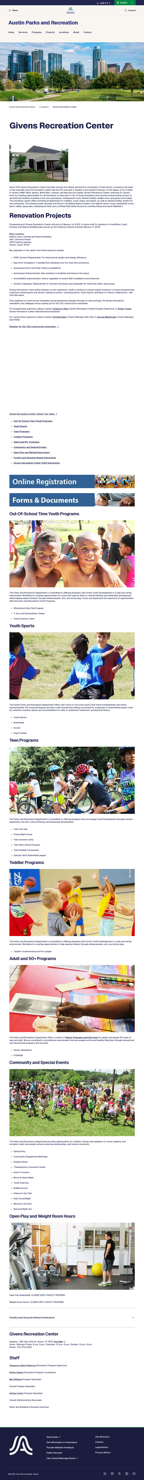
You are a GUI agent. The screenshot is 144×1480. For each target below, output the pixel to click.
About (76, 32)
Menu (15, 10)
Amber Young (124, 308)
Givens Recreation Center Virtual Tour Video (32, 414)
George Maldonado (106, 317)
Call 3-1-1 (105, 3)
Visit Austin (52, 1437)
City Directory (102, 1437)
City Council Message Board (60, 1458)
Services (23, 32)
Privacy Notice (102, 1453)
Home (11, 32)
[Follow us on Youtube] (134, 1474)
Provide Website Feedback (60, 1448)
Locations (64, 32)
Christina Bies (59, 317)
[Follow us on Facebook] (104, 1474)
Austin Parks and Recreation (22, 107)
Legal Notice (101, 1447)
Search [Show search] (132, 10)
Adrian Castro (16, 1393)
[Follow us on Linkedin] (126, 1474)
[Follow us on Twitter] (119, 1474)
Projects (50, 32)
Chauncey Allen (61, 308)
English (123, 2)
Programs (37, 32)
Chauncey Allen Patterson (22, 1365)
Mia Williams (15, 1379)
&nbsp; (72, 373)
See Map (58, 1341)
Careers (99, 1442)
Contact (87, 32)
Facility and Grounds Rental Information (32, 1317)
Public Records (54, 1453)
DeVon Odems (16, 1372)
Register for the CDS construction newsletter (32, 326)
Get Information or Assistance (61, 1442)
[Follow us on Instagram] (112, 1474)
